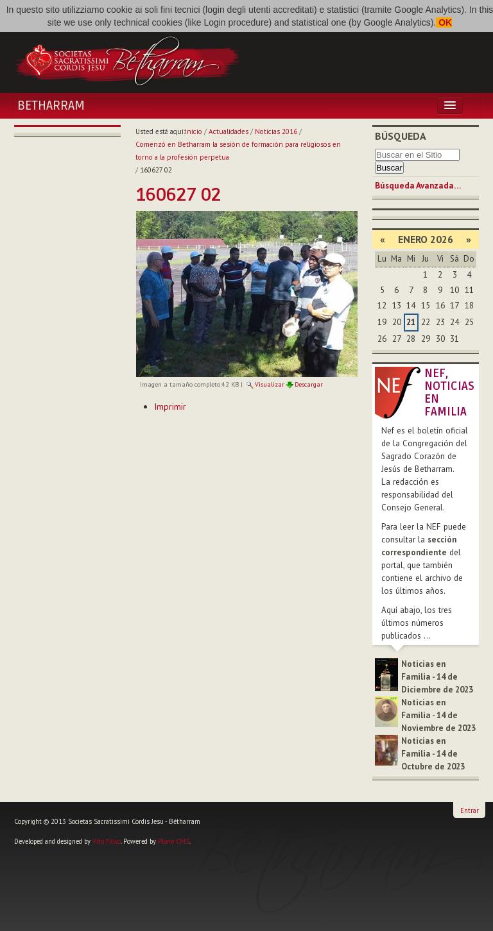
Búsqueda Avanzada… (418, 185)
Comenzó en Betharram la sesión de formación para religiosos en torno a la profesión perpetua (238, 151)
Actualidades (228, 131)
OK (444, 22)
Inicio (193, 131)
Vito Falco (106, 841)
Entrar (469, 810)
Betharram (51, 105)
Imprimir (170, 406)
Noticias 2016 (276, 131)
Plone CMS (173, 841)
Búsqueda (400, 136)
